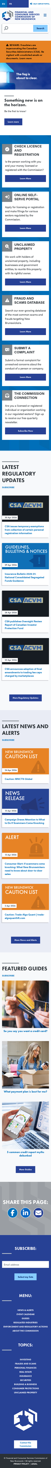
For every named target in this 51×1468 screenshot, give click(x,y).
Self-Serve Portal (41, 3)
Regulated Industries (25, 1322)
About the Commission (26, 1330)
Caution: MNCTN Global (18, 779)
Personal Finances (25, 1367)
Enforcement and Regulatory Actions (25, 1326)
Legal (34, 1463)
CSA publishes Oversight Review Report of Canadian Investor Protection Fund (23, 624)
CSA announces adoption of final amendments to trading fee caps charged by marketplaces (23, 672)
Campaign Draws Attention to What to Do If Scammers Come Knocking (25, 821)
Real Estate (25, 1371)
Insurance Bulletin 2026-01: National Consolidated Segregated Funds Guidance (24, 577)
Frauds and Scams (25, 1363)
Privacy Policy (21, 1463)
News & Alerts (26, 1310)
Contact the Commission (25, 1444)
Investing (25, 1359)
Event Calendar (26, 1314)
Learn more (13, 121)
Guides (25, 1318)
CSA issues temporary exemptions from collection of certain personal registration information (24, 529)
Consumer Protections (25, 1388)
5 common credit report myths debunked (25, 1153)
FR (10, 3)
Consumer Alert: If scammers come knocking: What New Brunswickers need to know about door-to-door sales (25, 869)
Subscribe (8, 487)
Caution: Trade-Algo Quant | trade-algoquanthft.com (24, 916)
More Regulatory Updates (25, 697)
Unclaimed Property (25, 1392)
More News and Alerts (25, 940)
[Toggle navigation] (45, 15)
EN (3, 3)
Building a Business (25, 1384)
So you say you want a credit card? (25, 1031)
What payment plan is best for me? (25, 1091)
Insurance (25, 1376)
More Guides (25, 1169)
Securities (25, 1380)
